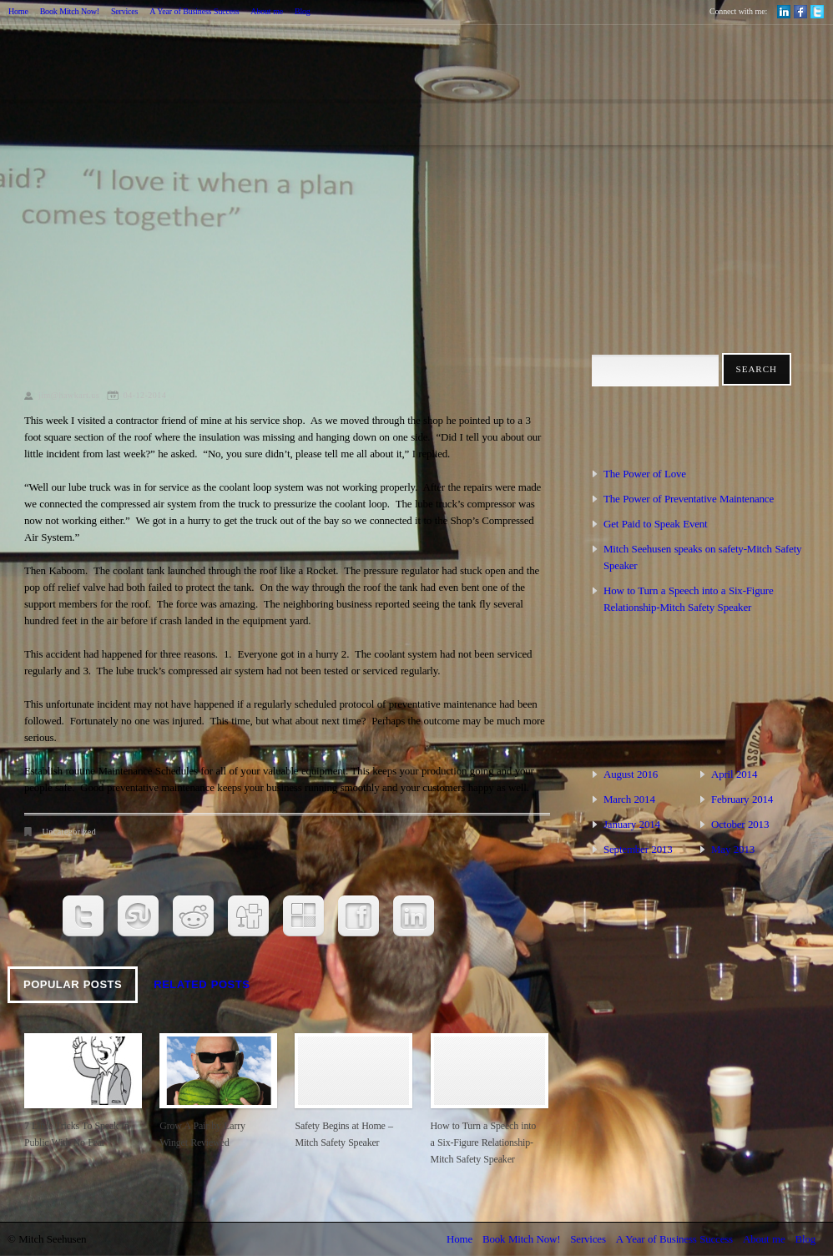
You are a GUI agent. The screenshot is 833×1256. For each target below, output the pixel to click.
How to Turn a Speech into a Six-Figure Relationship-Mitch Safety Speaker (484, 1142)
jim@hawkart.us (68, 395)
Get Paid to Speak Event (655, 523)
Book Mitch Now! (69, 11)
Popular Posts (72, 984)
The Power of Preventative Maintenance (688, 498)
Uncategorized (70, 831)
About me (266, 11)
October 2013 (740, 824)
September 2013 (638, 849)
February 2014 (742, 799)
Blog (302, 11)
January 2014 (631, 824)
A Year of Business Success (194, 11)
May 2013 (733, 849)
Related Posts (202, 984)
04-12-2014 (145, 395)
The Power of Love (644, 473)
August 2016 (630, 774)
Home (18, 11)
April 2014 (734, 774)
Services (124, 11)
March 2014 (629, 799)
